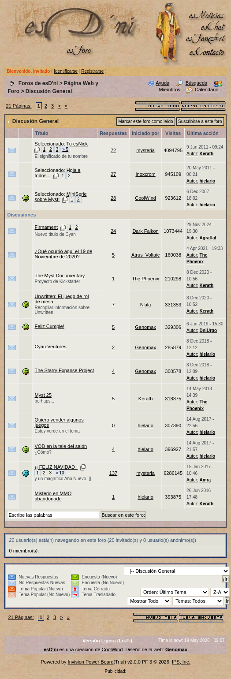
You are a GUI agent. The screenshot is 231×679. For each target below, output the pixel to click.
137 (113, 473)
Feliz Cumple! (49, 326)
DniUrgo (208, 330)
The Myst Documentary (59, 275)
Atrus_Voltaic (145, 254)
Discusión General (49, 91)
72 (113, 150)
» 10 (60, 472)
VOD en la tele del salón (60, 446)
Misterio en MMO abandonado (52, 496)
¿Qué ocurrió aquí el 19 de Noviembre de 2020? (63, 254)
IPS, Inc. (181, 661)
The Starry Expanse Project (64, 370)
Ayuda (162, 83)
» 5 (65, 149)
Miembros (169, 89)
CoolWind (145, 198)
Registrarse (92, 71)
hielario (208, 181)
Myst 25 (43, 395)
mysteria (145, 150)
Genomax (145, 327)
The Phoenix (145, 278)
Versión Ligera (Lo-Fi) (107, 640)
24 (113, 231)
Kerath (207, 153)
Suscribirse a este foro (200, 121)
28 (113, 198)
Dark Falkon (145, 231)
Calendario (206, 89)
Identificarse (66, 71)
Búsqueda (197, 83)
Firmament (46, 227)
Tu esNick (77, 143)
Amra (205, 480)
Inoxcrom (145, 174)
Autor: (192, 153)
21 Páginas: (18, 105)
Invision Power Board (91, 661)
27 (113, 174)
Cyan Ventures (50, 346)
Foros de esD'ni (38, 83)
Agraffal (208, 237)
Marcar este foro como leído (145, 121)
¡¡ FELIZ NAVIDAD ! (56, 467)
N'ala (145, 304)
